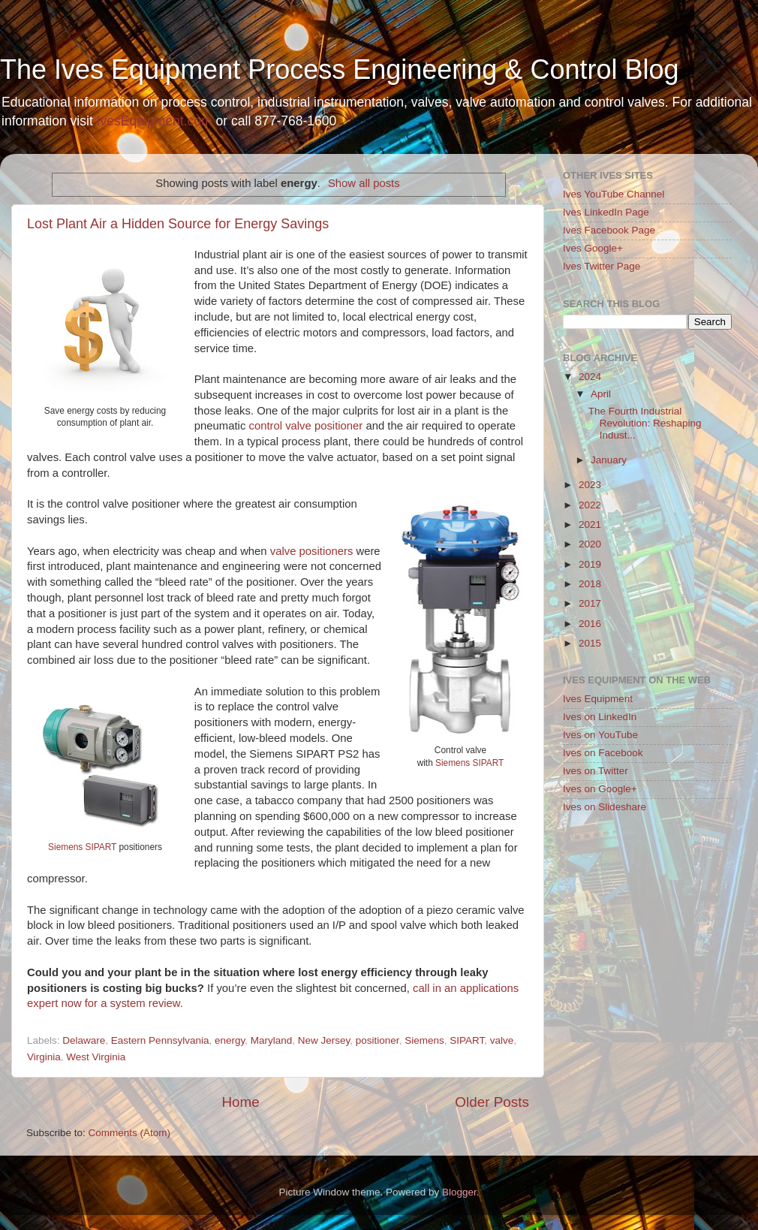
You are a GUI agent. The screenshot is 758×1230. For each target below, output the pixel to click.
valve (502, 1040)
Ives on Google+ (600, 788)
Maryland (272, 1040)
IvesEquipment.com (154, 120)
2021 (590, 524)
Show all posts (364, 183)
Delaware (83, 1040)
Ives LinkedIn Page (606, 212)
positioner (377, 1040)
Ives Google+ (593, 248)
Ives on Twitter (595, 770)
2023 (590, 484)
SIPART (467, 1040)
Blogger (459, 1192)
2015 (590, 643)
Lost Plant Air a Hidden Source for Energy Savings (178, 223)
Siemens (424, 1040)
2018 (590, 583)
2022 (590, 505)
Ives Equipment (598, 698)
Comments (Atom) (130, 1132)
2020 (590, 544)
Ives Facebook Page (609, 230)
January (609, 460)
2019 (590, 564)
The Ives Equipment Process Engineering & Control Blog (339, 69)
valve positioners (311, 551)
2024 (590, 376)
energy (230, 1040)
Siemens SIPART (469, 763)
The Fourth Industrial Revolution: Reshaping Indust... (645, 423)
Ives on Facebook (603, 752)
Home (240, 1102)
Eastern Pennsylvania (160, 1040)
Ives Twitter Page (601, 266)
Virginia (44, 1057)
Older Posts (492, 1102)
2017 (590, 603)
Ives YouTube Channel (613, 194)
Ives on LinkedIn (599, 716)
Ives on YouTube (600, 734)
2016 (590, 623)
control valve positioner (305, 426)
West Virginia (95, 1057)
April (601, 393)
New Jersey (324, 1040)
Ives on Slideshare (604, 806)
